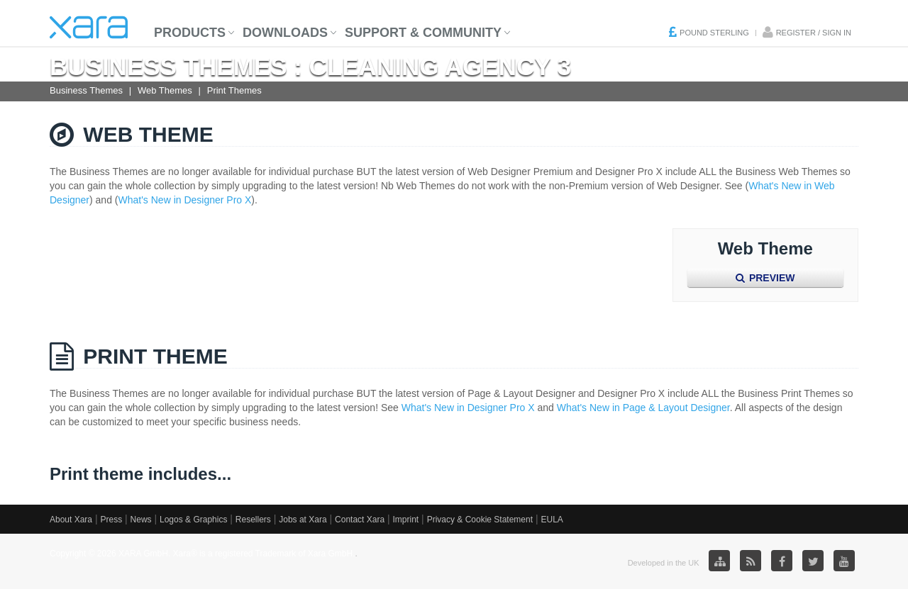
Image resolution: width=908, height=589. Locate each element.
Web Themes (165, 90)
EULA (552, 520)
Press (111, 520)
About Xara (71, 520)
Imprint (406, 520)
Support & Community (423, 33)
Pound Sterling (714, 32)
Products (190, 33)
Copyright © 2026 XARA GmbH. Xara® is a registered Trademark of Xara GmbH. (202, 554)
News (141, 520)
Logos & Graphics (193, 520)
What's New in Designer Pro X (185, 200)
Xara (89, 27)
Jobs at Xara (302, 520)
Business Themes (86, 90)
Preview (765, 278)
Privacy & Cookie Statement (480, 520)
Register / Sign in (813, 32)
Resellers (253, 520)
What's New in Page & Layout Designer (643, 407)
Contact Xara (359, 520)
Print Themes (234, 90)
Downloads (285, 33)
